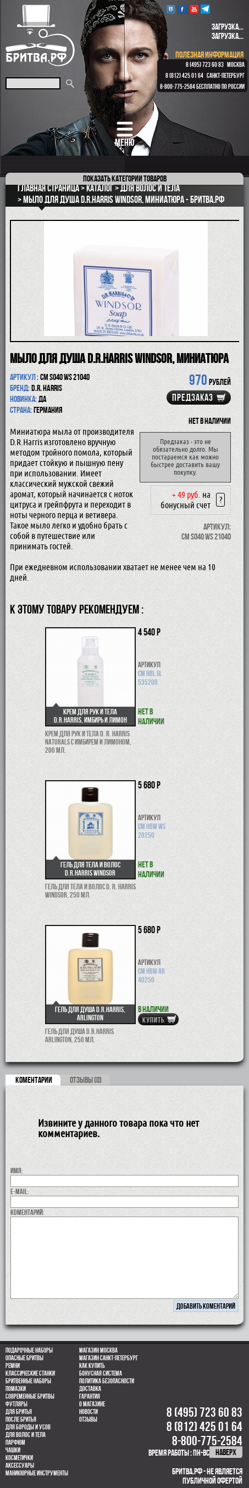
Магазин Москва (98, 1350)
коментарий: (27, 1212)
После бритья (20, 1419)
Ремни (12, 1366)
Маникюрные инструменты (36, 1473)
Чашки (12, 1450)
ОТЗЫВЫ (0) (86, 1079)
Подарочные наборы (29, 1350)
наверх (225, 1452)
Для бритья (18, 1412)
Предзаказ (192, 397)
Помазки (15, 1389)
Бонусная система (100, 1373)
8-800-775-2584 (177, 86)
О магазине (92, 1404)
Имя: (16, 1170)
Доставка (90, 1389)
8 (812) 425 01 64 (184, 75)
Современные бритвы (29, 1396)
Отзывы (88, 1419)
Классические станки (30, 1373)
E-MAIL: (19, 1191)
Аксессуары (19, 1465)
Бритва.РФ (40, 35)
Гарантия (89, 1396)
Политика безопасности (106, 1381)
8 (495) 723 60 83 (205, 65)
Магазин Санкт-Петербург (108, 1358)
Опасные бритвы (24, 1358)
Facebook (182, 9)
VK (170, 9)
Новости (88, 1412)
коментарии (33, 1079)
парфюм (15, 1442)
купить (153, 1019)
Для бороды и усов (28, 1427)
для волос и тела (25, 1435)
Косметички (19, 1458)
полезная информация (209, 54)
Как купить (92, 1366)
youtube (193, 9)
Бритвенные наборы (28, 1381)
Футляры (16, 1404)
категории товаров (125, 178)
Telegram (205, 9)
